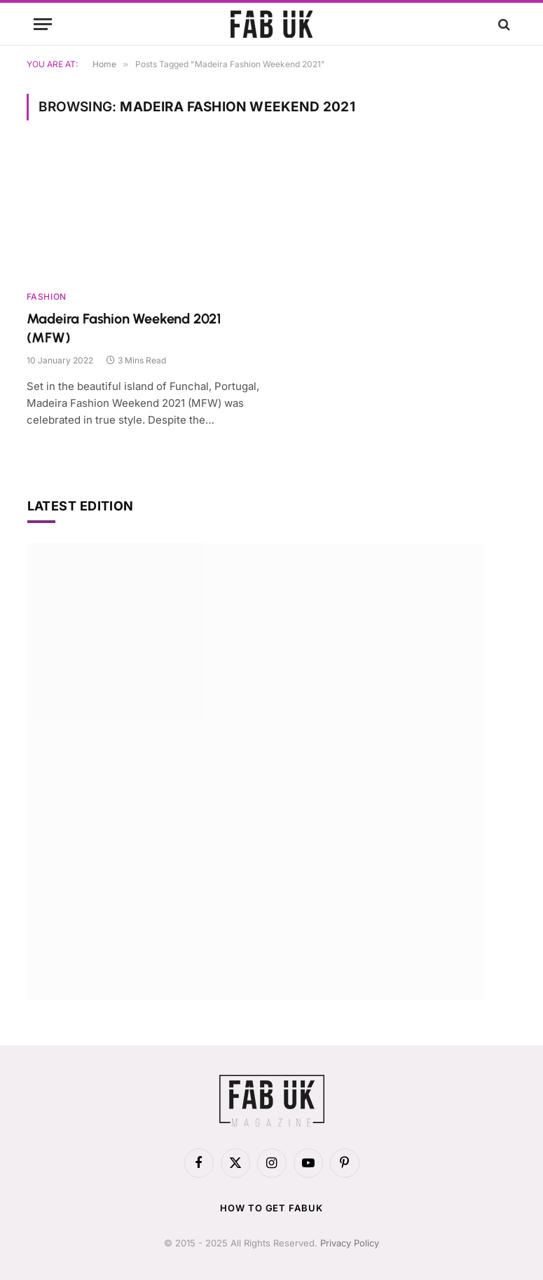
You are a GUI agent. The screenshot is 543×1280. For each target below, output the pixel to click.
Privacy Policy (349, 1242)
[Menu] (43, 24)
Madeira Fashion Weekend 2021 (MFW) (124, 328)
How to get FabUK (271, 1207)
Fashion (47, 296)
